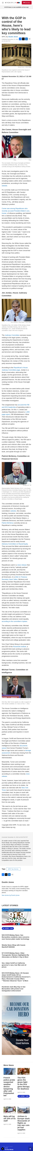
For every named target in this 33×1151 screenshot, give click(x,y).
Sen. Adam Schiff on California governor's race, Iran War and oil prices (14, 965)
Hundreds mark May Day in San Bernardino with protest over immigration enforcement (13, 989)
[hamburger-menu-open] (2, 2)
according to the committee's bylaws (14, 621)
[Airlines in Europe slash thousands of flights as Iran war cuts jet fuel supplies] (24, 1110)
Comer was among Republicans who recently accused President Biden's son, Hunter (16, 211)
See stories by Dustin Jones (10, 895)
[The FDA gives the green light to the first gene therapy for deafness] (24, 1071)
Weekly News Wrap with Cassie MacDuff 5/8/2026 (13, 946)
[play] (3, 1149)
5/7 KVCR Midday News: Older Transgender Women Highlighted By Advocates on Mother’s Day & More (15, 955)
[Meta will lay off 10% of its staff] (10, 1110)
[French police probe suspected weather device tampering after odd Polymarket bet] (10, 1071)
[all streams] (30, 1149)
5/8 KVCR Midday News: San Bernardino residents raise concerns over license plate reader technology (15, 937)
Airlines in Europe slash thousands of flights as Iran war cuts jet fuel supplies (24, 1123)
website (4, 186)
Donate (27, 2)
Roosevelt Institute (19, 646)
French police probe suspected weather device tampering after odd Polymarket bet (9, 1087)
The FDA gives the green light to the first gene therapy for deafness (24, 1083)
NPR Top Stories (13, 869)
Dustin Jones (13, 37)
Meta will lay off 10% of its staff (10, 1118)
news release (22, 565)
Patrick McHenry (7, 523)
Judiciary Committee (12, 335)
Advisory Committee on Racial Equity (15, 544)
